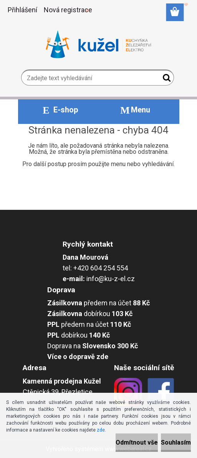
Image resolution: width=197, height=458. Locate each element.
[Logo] (98, 44)
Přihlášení (22, 10)
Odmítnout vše (137, 442)
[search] (165, 79)
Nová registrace (68, 10)
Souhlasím (176, 442)
